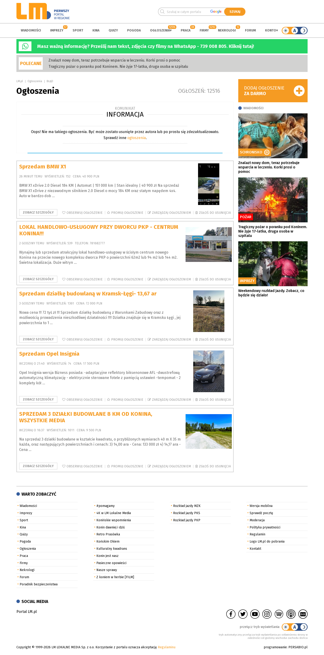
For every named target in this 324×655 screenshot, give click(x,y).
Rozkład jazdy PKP (186, 520)
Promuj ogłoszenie (127, 213)
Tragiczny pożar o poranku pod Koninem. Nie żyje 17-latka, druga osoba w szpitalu (118, 66)
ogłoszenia (136, 138)
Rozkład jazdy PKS (186, 513)
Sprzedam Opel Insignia (49, 354)
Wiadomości (31, 30)
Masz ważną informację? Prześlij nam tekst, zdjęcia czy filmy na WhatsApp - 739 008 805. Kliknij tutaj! (145, 46)
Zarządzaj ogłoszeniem (171, 213)
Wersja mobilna (261, 506)
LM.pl (19, 81)
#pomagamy (105, 506)
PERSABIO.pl (298, 647)
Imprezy (56, 30)
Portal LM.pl (26, 611)
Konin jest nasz (107, 556)
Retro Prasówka (108, 534)
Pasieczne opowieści (111, 563)
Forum (250, 30)
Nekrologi (227, 30)
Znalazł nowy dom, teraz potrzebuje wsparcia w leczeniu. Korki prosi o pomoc (114, 60)
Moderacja (257, 520)
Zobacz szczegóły (38, 212)
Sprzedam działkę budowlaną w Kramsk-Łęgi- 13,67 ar (87, 293)
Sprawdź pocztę (261, 513)
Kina (95, 30)
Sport (78, 30)
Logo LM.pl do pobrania (267, 541)
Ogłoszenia (160, 30)
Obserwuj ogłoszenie (85, 213)
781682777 (97, 243)
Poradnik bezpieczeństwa (39, 584)
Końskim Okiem (107, 541)
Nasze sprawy (106, 570)
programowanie (275, 647)
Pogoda (134, 30)
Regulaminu (166, 647)
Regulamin (257, 534)
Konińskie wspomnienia (113, 520)
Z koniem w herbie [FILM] (115, 577)
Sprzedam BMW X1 (42, 166)
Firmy (204, 30)
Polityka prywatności (265, 527)
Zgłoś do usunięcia (215, 213)
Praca (185, 30)
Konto (270, 30)
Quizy (113, 30)
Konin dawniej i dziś (110, 527)
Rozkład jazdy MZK (187, 506)
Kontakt (255, 549)
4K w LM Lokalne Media (113, 513)
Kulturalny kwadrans (111, 549)
